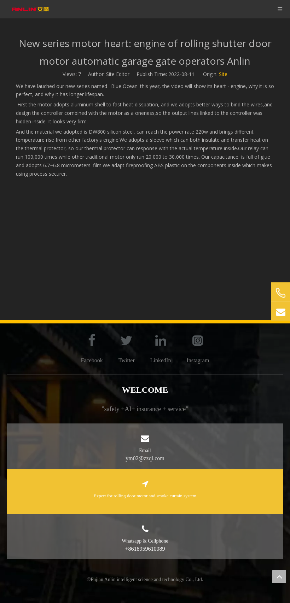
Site (223, 74)
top (279, 576)
